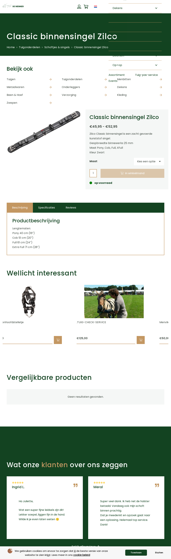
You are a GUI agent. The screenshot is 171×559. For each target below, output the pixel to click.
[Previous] (1, 314)
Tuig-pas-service (146, 75)
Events (113, 81)
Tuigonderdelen (29, 47)
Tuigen (11, 79)
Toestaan (136, 552)
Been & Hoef (15, 95)
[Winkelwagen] (85, 6)
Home (11, 47)
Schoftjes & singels (57, 47)
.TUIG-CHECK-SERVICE (96, 322)
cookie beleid (81, 555)
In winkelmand (134, 173)
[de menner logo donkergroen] (13, 7)
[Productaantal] (93, 173)
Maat (93, 161)
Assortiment (117, 75)
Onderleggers (71, 87)
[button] (63, 340)
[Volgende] (170, 314)
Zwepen (12, 103)
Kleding (122, 95)
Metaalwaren (15, 87)
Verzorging (69, 95)
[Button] (79, 6)
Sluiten (159, 552)
